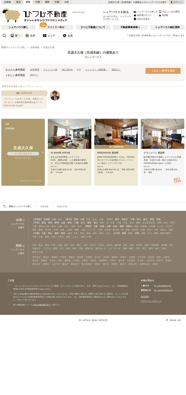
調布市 (93, 260)
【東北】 (69, 219)
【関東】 (110, 219)
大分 (130, 233)
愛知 (44, 222)
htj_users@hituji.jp (162, 286)
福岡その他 (86, 237)
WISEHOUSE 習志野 (107, 152)
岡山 (50, 233)
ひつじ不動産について (93, 27)
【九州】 (117, 233)
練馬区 (115, 257)
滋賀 (122, 226)
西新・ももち (72, 237)
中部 (37, 2)
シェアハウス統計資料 (167, 27)
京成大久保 (48, 47)
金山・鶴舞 (135, 222)
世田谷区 (36, 257)
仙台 (95, 219)
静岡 (57, 222)
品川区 (151, 257)
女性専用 (34, 69)
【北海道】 (37, 219)
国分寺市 (36, 264)
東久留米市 (87, 264)
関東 (28, 2)
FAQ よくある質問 (169, 11)
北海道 (7, 2)
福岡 (124, 233)
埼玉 (139, 219)
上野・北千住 (89, 245)
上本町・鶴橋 (72, 230)
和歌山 (129, 226)
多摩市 (46, 264)
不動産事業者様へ (130, 27)
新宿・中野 (50, 245)
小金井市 (150, 260)
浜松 (166, 222)
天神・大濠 (37, 237)
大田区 (63, 257)
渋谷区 (106, 257)
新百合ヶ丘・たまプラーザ (108, 248)
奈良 (115, 226)
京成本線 (34, 47)
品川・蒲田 (75, 245)
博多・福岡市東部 (162, 233)
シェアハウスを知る (116, 12)
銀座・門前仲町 (152, 245)
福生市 (123, 264)
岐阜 (70, 222)
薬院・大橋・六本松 (54, 237)
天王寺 (169, 226)
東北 (18, 2)
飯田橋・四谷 (121, 245)
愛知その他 (44, 226)
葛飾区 (44, 260)
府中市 (121, 260)
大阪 (95, 226)
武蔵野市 (103, 260)
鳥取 (63, 233)
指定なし (116, 69)
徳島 (57, 233)
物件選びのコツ (142, 15)
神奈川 (125, 219)
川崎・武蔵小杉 (86, 248)
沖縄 (137, 233)
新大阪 (48, 230)
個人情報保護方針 (41, 305)
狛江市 (106, 264)
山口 (70, 233)
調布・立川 (58, 248)
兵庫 (109, 226)
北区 (159, 257)
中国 (57, 2)
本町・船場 (37, 230)
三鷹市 (85, 260)
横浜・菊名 (71, 248)
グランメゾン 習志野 (154, 152)
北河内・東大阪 (111, 230)
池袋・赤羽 (63, 245)
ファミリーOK (50, 69)
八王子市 (56, 264)
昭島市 (114, 264)
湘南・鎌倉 (128, 248)
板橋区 (55, 257)
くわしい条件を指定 (163, 70)
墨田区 (68, 260)
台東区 (132, 257)
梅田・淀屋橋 (140, 226)
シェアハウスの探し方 (145, 11)
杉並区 (46, 257)
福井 (89, 222)
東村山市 (133, 264)
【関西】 (88, 226)
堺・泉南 (125, 230)
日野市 (97, 264)
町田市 (160, 260)
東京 (117, 219)
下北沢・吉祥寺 (105, 245)
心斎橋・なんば (156, 226)
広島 (44, 233)
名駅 (102, 222)
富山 (96, 222)
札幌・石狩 (57, 219)
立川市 (140, 260)
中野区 (89, 257)
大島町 (155, 264)
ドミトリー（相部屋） (96, 69)
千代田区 (131, 260)
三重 (76, 222)
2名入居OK (67, 69)
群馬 (152, 219)
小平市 (113, 260)
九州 (66, 2)
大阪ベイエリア (88, 230)
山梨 (63, 222)
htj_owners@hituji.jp (163, 290)
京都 (102, 226)
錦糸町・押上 (167, 245)
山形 (82, 219)
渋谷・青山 (37, 245)
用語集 (163, 15)
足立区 (98, 257)
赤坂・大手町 (136, 245)
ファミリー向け (55, 27)
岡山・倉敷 (85, 233)
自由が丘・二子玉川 (41, 248)
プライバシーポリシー (151, 301)
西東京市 (75, 264)
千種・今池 (122, 222)
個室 (79, 69)
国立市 (65, 264)
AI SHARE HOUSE (60, 152)
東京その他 (37, 252)
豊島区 (72, 257)
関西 (47, 2)
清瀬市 (168, 260)
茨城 (158, 219)
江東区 (166, 257)
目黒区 (123, 257)
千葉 (132, 219)
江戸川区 (141, 257)
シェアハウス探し (18, 27)
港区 (60, 260)
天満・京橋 (59, 230)
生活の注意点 (141, 19)
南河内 (135, 230)
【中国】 (36, 233)
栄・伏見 (110, 222)
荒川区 (35, 260)
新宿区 (80, 257)
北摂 (100, 230)
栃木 (145, 219)
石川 (83, 222)
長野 (50, 222)
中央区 (76, 260)
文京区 (53, 260)
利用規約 (145, 296)
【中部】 (36, 222)
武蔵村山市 (144, 264)
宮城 (76, 219)
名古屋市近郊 (148, 222)
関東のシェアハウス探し (13, 47)
